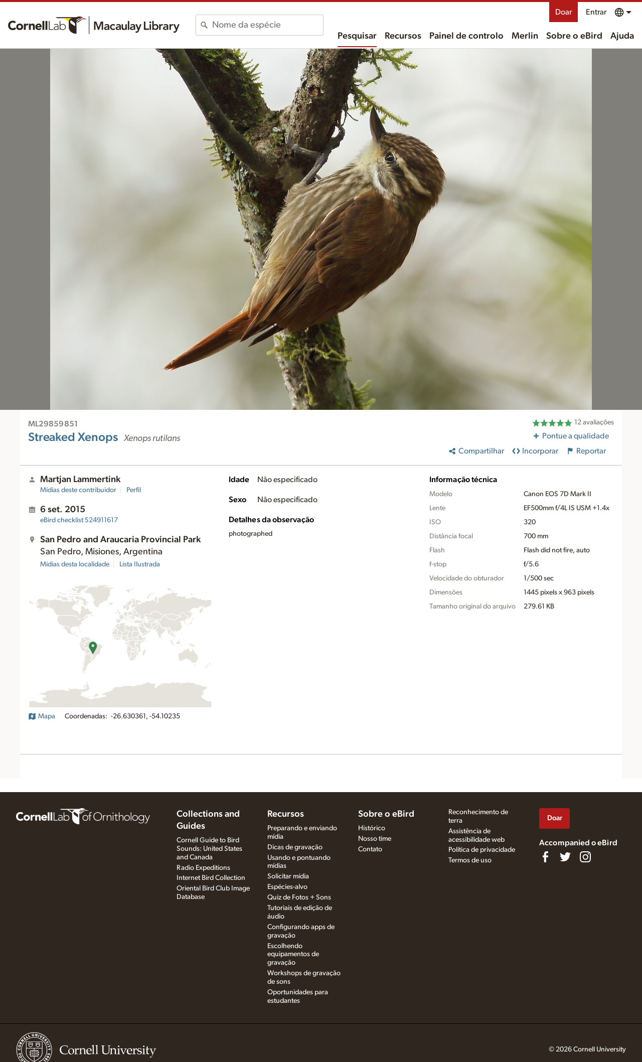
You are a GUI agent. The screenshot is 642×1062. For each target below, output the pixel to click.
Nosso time (374, 838)
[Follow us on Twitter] (565, 857)
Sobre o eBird (574, 36)
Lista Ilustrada (139, 564)
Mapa (41, 716)
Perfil (133, 490)
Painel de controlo (466, 36)
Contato (370, 849)
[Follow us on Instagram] (585, 857)
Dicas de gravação (295, 847)
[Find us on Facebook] (545, 857)
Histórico (371, 828)
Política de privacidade (481, 849)
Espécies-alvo (287, 886)
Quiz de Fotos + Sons (299, 897)
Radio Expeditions (203, 867)
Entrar (596, 12)
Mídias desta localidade (74, 564)
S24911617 (79, 520)
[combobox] (267, 25)
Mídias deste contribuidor (78, 490)
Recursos (403, 36)
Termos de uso (470, 860)
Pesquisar (357, 36)
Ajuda (622, 36)
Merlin (525, 36)
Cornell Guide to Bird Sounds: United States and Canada (209, 849)
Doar (563, 12)
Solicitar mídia (288, 876)
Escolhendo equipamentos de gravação (293, 955)
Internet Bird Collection (211, 877)
